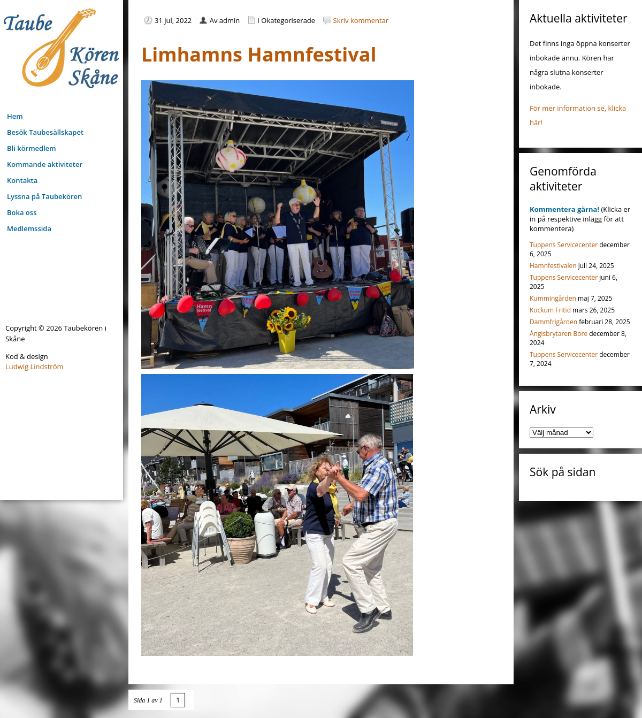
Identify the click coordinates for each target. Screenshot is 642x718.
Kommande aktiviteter (44, 164)
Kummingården (553, 298)
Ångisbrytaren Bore (558, 333)
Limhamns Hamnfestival (259, 54)
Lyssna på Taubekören (44, 196)
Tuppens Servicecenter (564, 244)
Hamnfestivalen (553, 265)
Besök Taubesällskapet (45, 132)
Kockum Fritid (550, 310)
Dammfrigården (553, 321)
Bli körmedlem (31, 148)
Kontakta (22, 180)
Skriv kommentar (361, 20)
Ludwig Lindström (34, 366)
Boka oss (21, 212)
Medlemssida (29, 228)
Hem (15, 116)
